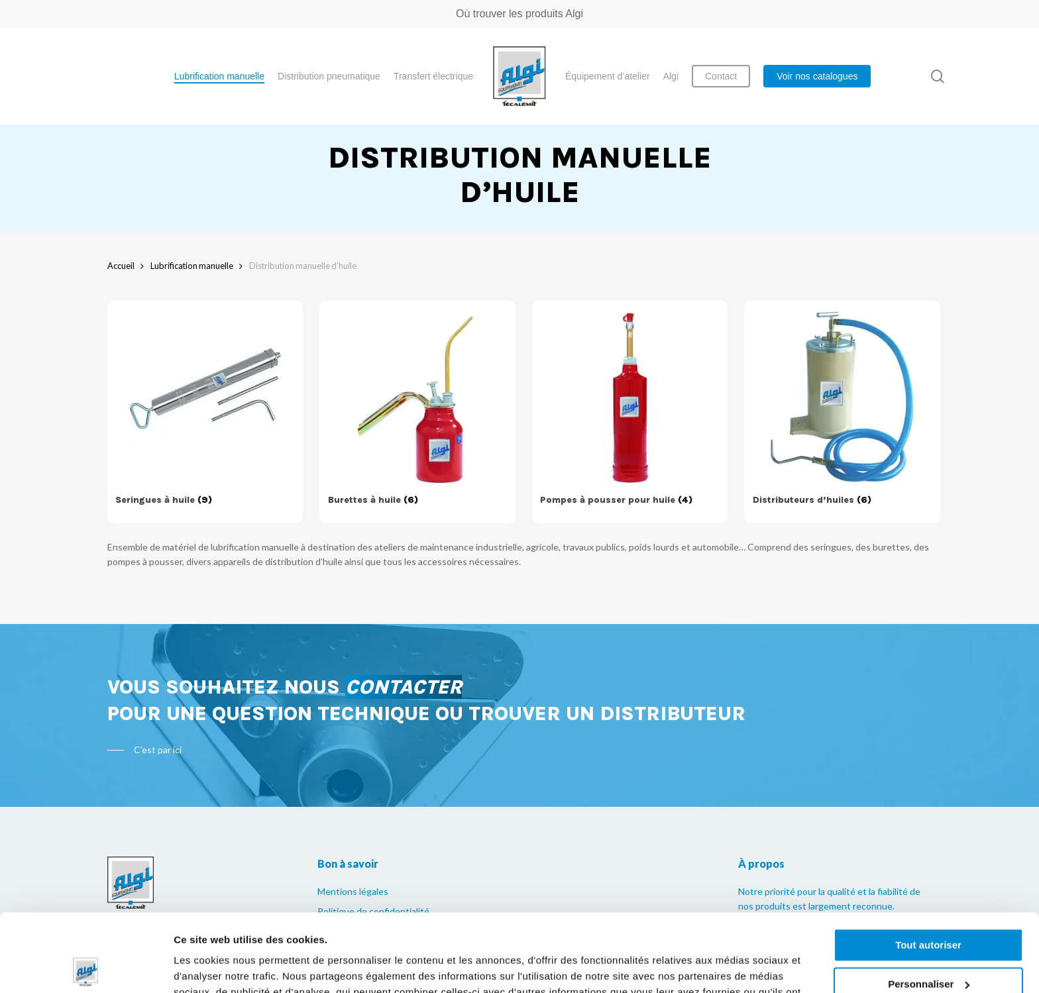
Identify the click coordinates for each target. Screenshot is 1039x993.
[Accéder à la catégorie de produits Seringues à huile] (204, 412)
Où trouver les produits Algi (519, 13)
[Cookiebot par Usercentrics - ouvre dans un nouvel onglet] (86, 967)
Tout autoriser (928, 867)
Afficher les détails (218, 966)
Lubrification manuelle (191, 265)
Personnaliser (928, 906)
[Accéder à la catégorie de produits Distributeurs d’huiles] (842, 412)
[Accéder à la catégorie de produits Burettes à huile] (417, 412)
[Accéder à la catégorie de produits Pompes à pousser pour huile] (629, 412)
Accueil (121, 265)
